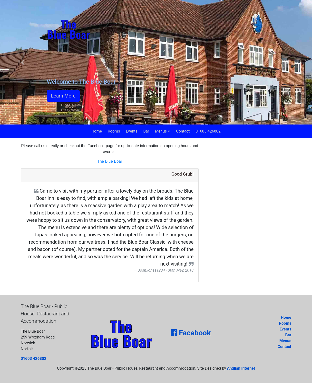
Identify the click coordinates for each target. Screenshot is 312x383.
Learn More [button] (63, 96)
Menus (285, 340)
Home (96, 131)
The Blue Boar (109, 161)
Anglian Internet (241, 368)
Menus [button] (162, 131)
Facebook (191, 333)
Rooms (114, 131)
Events (131, 131)
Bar (146, 131)
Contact (183, 131)
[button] (23, 62)
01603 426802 (208, 131)
